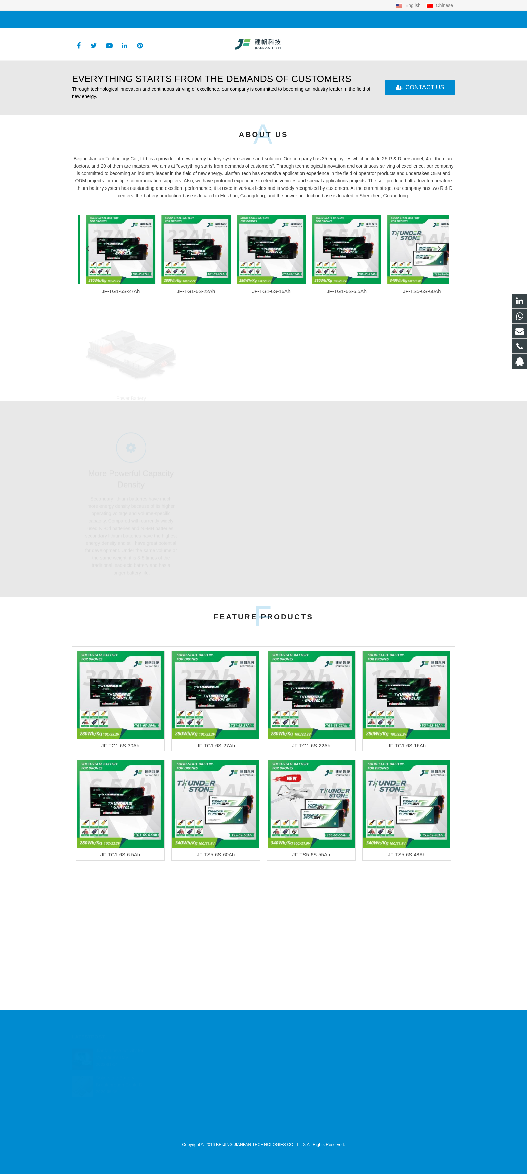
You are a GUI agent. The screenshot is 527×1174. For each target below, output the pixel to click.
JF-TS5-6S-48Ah (407, 999)
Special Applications (396, 530)
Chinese (439, 5)
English (409, 5)
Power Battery (131, 530)
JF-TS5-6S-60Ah (216, 999)
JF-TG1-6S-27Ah (216, 890)
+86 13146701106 (96, 19)
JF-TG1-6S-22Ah (311, 890)
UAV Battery (263, 530)
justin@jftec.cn (141, 19)
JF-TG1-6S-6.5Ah (120, 999)
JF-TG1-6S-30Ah (120, 890)
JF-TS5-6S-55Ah (311, 999)
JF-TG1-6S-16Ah (407, 890)
